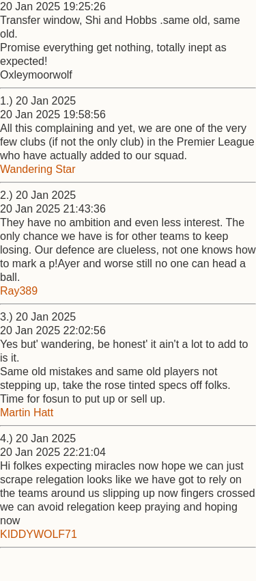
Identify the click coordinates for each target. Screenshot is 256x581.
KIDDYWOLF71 (38, 534)
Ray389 (19, 291)
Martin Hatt (26, 412)
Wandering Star (38, 169)
